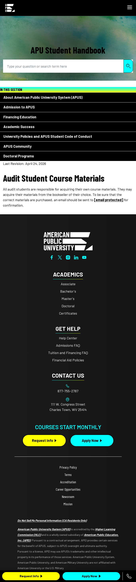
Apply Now (89, 576)
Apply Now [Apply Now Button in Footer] (90, 440)
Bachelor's (68, 291)
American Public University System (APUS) (43, 529)
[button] (129, 8)
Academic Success (19, 126)
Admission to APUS (19, 107)
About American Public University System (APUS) (43, 97)
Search (128, 66)
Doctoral (68, 306)
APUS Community (17, 146)
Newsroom (68, 496)
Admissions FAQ (68, 345)
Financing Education (19, 117)
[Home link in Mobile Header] (10, 8)
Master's (68, 298)
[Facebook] (52, 257)
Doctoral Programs (18, 156)
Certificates (68, 313)
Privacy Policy (68, 467)
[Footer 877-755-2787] (68, 391)
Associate (68, 284)
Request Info (29, 576)
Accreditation (68, 482)
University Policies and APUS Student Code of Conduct (47, 136)
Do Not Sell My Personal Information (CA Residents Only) (52, 520)
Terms (68, 474)
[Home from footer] (68, 241)
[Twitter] (60, 257)
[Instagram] (68, 257)
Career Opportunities (68, 489)
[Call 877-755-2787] (129, 576)
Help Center (68, 338)
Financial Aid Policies (68, 360)
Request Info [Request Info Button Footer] (42, 440)
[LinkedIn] (76, 257)
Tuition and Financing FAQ (68, 352)
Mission (68, 504)
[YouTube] (84, 257)
